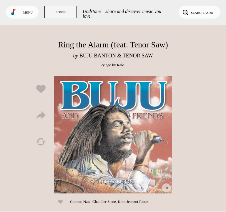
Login (61, 12)
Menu (28, 12)
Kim (121, 201)
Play (113, 134)
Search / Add (197, 12)
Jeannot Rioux (138, 201)
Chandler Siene (104, 201)
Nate (87, 201)
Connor (75, 201)
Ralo (120, 65)
